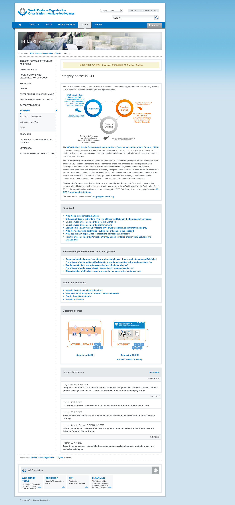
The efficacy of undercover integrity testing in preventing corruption (98, 268)
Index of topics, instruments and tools (36, 62)
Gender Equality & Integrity (78, 296)
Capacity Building (30, 105)
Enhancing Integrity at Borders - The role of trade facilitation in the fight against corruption (109, 219)
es (155, 259)
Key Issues (26, 148)
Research (25, 134)
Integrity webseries (75, 299)
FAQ (155, 10)
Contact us (145, 10)
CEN (71, 478)
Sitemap (133, 10)
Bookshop (51, 478)
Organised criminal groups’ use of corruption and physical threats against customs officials (109, 259)
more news (154, 372)
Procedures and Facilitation (36, 99)
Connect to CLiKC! (85, 355)
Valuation (25, 83)
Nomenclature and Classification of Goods (34, 76)
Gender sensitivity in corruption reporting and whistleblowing (95, 265)
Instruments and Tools (29, 122)
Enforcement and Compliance (37, 94)
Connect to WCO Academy (129, 359)
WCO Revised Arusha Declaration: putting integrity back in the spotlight (100, 231)
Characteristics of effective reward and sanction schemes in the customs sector (103, 271)
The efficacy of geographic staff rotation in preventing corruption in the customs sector (107, 262)
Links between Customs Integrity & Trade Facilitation (91, 222)
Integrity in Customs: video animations (84, 290)
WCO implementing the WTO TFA (37, 153)
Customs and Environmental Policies (36, 141)
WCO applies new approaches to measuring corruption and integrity (98, 234)
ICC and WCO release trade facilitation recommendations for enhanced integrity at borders (106, 405)
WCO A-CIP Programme (30, 117)
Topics (58, 53)
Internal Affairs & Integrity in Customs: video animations (92, 293)
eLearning (98, 478)
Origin (23, 89)
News (22, 127)
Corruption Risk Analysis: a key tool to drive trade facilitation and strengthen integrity (106, 228)
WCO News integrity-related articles (83, 216)
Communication (28, 69)
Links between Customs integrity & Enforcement (89, 225)
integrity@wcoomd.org (103, 197)
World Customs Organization (41, 53)
